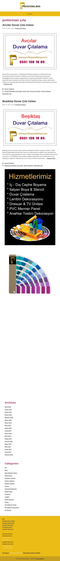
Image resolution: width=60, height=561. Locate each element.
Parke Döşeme (9, 499)
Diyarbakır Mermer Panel (8, 523)
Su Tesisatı (8, 510)
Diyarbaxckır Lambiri (7, 527)
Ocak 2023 (8, 431)
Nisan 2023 (8, 423)
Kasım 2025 (8, 415)
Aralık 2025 (8, 412)
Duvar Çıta (26, 91)
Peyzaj (7, 502)
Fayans (7, 486)
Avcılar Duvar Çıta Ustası (18, 24)
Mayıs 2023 (8, 420)
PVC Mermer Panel (10, 505)
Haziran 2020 (9, 455)
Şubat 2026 (8, 409)
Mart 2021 (8, 447)
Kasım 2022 (8, 433)
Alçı (6, 468)
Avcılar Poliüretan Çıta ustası (13, 91)
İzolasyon (8, 494)
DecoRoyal (5, 553)
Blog (6, 470)
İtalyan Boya (8, 491)
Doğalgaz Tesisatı (10, 478)
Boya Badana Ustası (11, 473)
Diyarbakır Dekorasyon (7, 529)
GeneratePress (40, 558)
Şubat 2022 (8, 439)
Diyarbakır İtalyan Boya (7, 525)
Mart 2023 (8, 425)
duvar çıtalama (46, 91)
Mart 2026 (8, 407)
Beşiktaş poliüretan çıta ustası (13, 165)
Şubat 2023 (8, 428)
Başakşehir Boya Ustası (7, 542)
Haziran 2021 (9, 441)
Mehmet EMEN (35, 553)
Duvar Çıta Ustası (35, 91)
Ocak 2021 (8, 452)
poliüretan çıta (6, 94)
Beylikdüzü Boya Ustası (7, 544)
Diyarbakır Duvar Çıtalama (8, 521)
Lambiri (7, 497)
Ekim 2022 (8, 436)
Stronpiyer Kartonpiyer (12, 507)
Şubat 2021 (8, 449)
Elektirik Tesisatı (10, 483)
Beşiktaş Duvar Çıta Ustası (19, 101)
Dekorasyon (8, 475)
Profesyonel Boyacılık (7, 533)
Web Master (27, 553)
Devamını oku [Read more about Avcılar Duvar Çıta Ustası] (8, 84)
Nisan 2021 (8, 444)
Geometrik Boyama (11, 489)
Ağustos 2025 (9, 417)
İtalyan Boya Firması (7, 535)
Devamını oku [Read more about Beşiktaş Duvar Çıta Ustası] (51, 158)
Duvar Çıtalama (9, 89)
